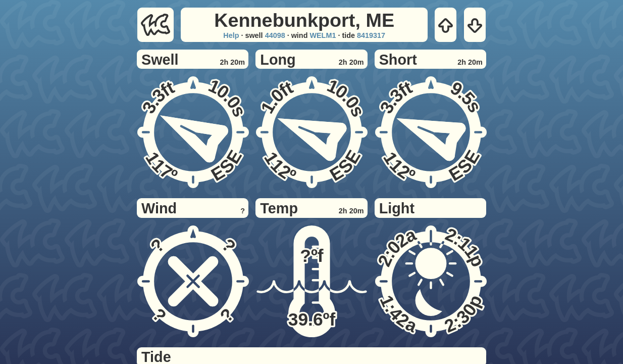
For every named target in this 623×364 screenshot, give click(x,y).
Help (231, 35)
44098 (275, 35)
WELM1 (322, 35)
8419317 (371, 35)
